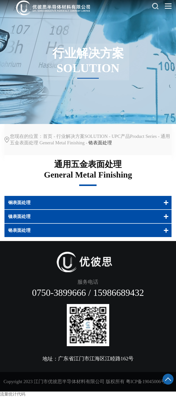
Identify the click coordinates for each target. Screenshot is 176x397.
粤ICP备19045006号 (146, 381)
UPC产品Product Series (134, 136)
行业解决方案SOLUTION (82, 136)
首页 (47, 136)
